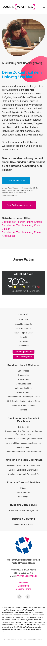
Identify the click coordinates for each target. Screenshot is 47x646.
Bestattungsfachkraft (23, 524)
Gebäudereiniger (23, 384)
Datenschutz (23, 586)
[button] (44, 6)
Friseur (23, 488)
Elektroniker (23, 379)
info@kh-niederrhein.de (26, 576)
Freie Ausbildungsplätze (23, 357)
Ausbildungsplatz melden (23, 352)
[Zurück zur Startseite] (19, 6)
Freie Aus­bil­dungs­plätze (19, 205)
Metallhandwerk (23, 392)
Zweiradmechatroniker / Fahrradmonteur (23, 452)
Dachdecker (23, 375)
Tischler (23, 410)
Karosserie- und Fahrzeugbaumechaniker (23, 439)
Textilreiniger (23, 497)
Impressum (23, 583)
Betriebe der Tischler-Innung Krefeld (22, 221)
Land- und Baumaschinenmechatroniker (23, 443)
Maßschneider (23, 492)
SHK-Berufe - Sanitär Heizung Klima (23, 401)
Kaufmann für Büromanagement (23, 511)
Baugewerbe (23, 371)
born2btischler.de (16, 180)
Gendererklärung (23, 589)
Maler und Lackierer (23, 388)
